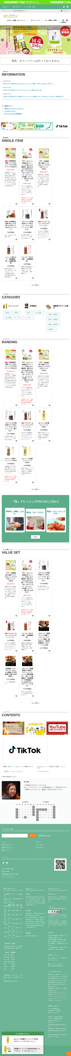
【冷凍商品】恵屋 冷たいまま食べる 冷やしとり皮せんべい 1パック (11, 225)
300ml (16, 312)
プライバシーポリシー (8, 877)
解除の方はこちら (45, 835)
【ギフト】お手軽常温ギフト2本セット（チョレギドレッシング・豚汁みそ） (27, 225)
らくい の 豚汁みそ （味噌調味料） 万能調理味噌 (10, 260)
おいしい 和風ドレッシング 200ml (11, 459)
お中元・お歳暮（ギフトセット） (16, 20)
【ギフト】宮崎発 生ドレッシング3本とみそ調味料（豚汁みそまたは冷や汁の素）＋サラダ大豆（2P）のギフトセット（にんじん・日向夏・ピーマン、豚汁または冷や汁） (27, 170)
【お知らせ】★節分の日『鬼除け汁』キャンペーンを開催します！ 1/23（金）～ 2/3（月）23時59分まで (33, 96)
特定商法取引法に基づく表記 (10, 874)
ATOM (7, 871)
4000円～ (51, 329)
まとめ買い (9, 317)
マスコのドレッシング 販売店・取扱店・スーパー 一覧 (51, 767)
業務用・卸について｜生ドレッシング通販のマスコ (18, 766)
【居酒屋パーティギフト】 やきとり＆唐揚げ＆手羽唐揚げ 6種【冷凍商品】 (11, 672)
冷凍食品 (63, 22)
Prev (2, 39)
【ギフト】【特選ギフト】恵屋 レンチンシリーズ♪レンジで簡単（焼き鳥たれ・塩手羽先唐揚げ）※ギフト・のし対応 (44, 639)
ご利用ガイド (6, 7)
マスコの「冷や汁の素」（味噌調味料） (27, 259)
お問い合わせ (16, 7)
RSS (3, 871)
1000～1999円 (53, 314)
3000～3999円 (53, 324)
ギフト (20, 317)
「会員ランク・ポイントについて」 (13, 771)
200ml (7, 312)
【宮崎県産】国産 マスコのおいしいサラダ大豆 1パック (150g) (44, 165)
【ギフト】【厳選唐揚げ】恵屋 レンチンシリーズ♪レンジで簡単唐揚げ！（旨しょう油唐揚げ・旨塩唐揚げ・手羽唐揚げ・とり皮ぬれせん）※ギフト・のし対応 (27, 677)
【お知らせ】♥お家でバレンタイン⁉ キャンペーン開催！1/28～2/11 (22, 90)
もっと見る (36, 285)
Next (68, 39)
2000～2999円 (53, 319)
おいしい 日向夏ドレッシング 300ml (43, 425)
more (35, 537)
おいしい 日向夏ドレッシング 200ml (27, 460)
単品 (28, 312)
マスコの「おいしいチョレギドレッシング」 (44, 223)
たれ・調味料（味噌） (51, 20)
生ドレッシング (35, 20)
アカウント (65, 11)
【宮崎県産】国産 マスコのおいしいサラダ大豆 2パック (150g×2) (11, 163)
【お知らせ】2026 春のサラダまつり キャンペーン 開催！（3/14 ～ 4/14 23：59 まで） (28, 83)
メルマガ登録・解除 (29, 7)
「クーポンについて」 (43, 771)
